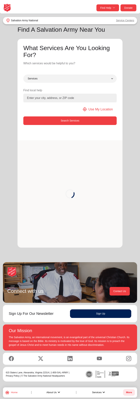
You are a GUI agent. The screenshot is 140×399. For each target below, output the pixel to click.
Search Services (70, 120)
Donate (128, 7)
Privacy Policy (13, 376)
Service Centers (125, 20)
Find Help (107, 8)
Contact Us (119, 291)
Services (99, 392)
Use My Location (98, 109)
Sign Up (100, 313)
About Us (53, 392)
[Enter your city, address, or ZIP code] (70, 98)
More (129, 392)
